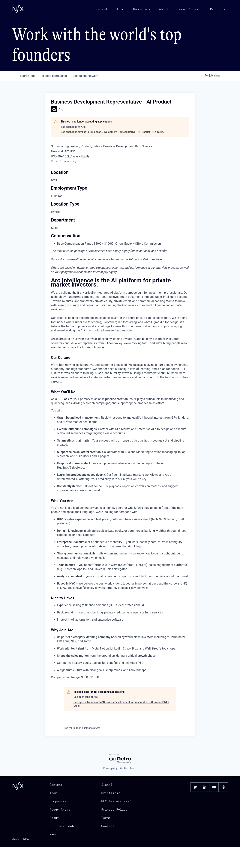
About (163, 9)
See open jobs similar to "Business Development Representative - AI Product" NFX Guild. (112, 131)
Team (120, 9)
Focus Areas (189, 9)
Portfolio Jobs (63, 826)
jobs (27, 76)
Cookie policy (127, 768)
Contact (107, 826)
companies (54, 76)
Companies (141, 9)
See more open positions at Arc (82, 727)
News (53, 834)
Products (219, 9)
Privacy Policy (114, 809)
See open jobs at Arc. (73, 126)
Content (101, 9)
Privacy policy (110, 768)
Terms (106, 818)
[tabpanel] (120, 479)
